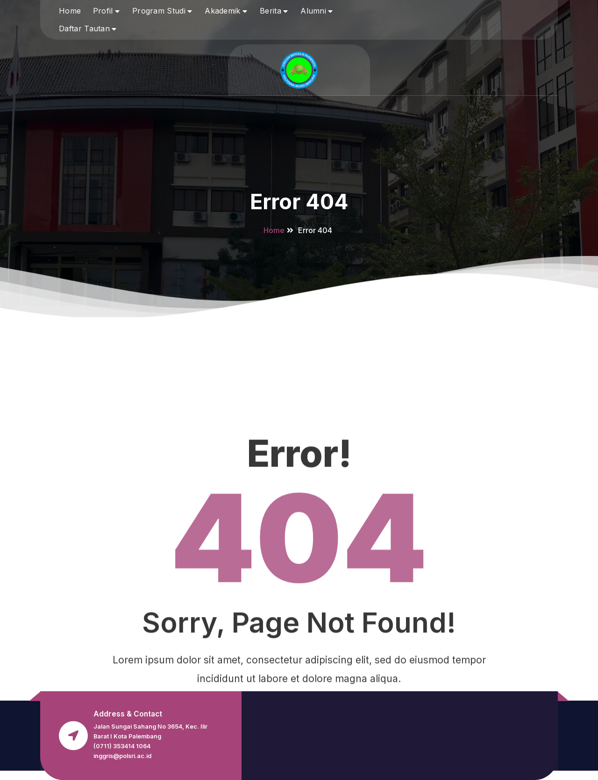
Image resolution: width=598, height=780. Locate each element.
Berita (270, 10)
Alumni (313, 10)
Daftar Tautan (84, 28)
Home (70, 10)
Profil (103, 10)
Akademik (222, 10)
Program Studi (158, 10)
